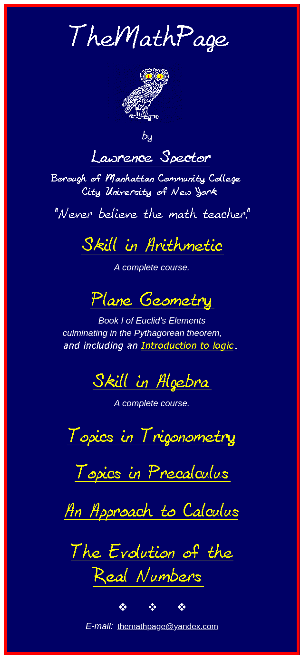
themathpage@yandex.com (167, 626)
